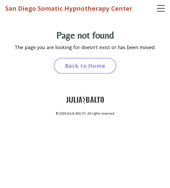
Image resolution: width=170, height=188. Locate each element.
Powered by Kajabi (85, 122)
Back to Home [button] (85, 65)
